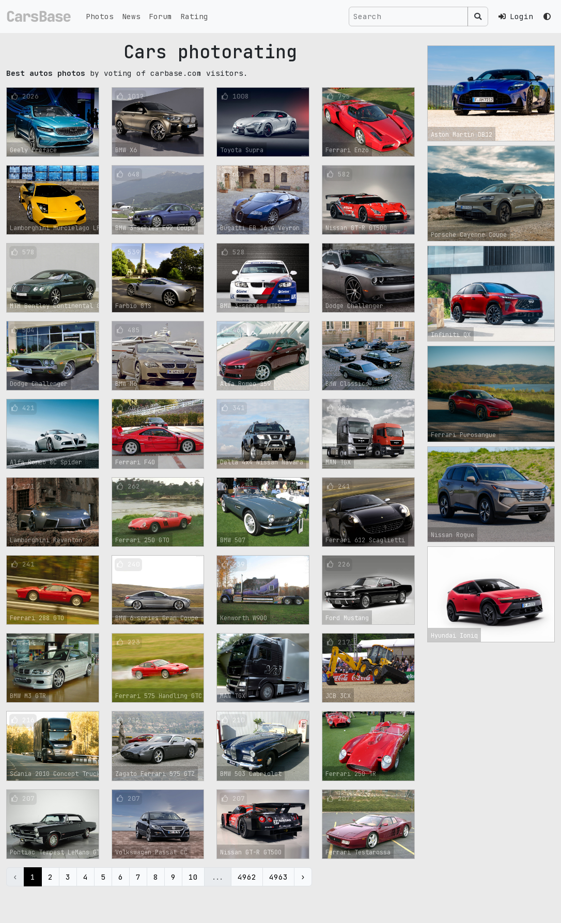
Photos (100, 16)
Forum (160, 16)
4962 (247, 877)
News (131, 16)
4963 (278, 877)
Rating (194, 16)
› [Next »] (303, 877)
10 (193, 877)
